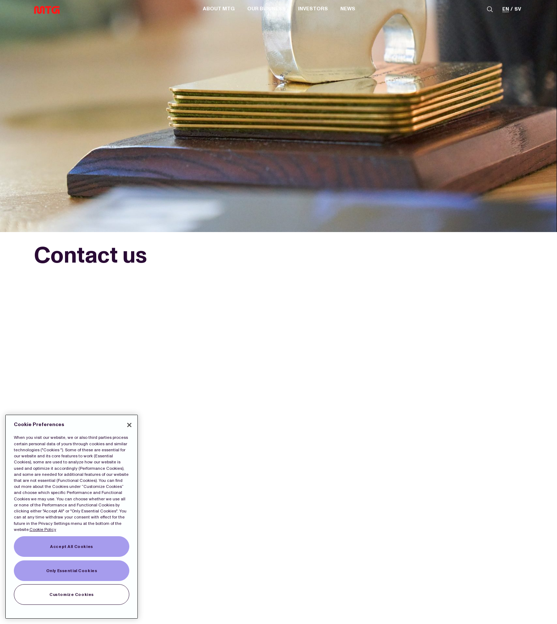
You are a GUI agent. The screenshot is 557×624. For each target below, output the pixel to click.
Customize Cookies (71, 594)
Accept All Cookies (71, 546)
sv (517, 9)
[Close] (129, 425)
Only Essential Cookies (71, 570)
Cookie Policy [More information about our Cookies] (42, 529)
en (505, 9)
